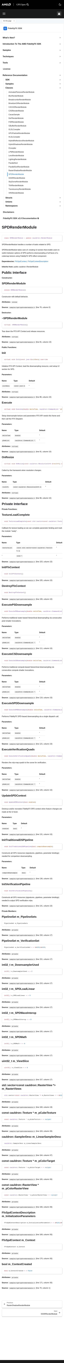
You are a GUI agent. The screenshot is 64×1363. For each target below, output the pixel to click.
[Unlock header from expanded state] (59, 13)
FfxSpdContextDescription (38, 261)
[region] (32, 409)
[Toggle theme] (60, 4)
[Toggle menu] (4, 13)
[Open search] (28, 5)
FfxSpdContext (21, 261)
